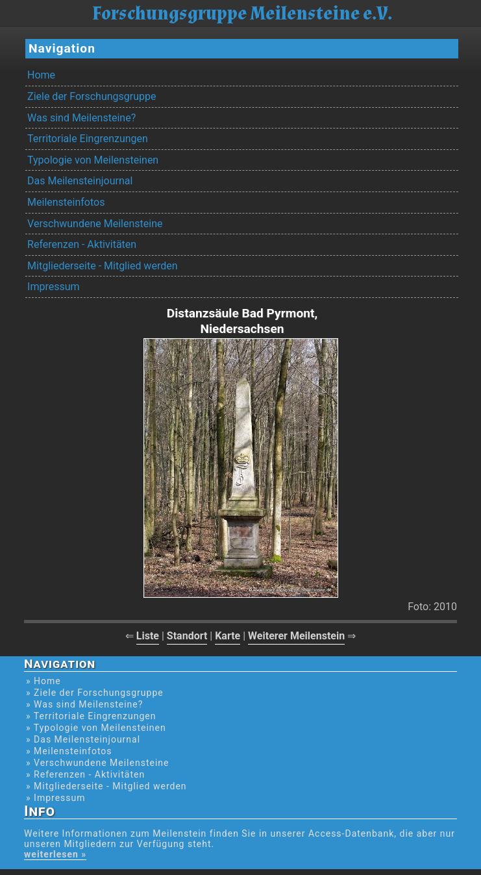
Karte (227, 636)
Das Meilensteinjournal (79, 181)
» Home (43, 681)
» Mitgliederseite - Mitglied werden (106, 786)
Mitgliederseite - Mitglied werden (102, 266)
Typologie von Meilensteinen (92, 160)
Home (41, 75)
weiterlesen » (55, 854)
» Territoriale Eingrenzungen (91, 716)
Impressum (53, 286)
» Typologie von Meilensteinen (96, 727)
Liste (147, 636)
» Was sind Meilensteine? (84, 704)
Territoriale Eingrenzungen (87, 138)
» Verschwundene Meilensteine (97, 763)
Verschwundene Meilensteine (94, 223)
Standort (187, 636)
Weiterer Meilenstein (296, 636)
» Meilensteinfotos (69, 751)
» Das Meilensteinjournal (83, 739)
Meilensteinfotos (66, 202)
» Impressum (55, 798)
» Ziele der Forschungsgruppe (95, 692)
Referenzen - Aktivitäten (81, 244)
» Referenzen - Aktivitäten (85, 774)
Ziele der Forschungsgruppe (91, 96)
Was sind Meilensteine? (81, 118)
